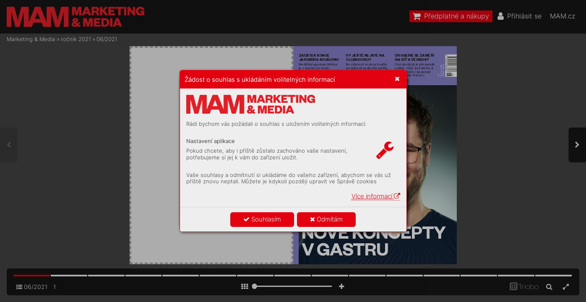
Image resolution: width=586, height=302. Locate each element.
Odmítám (326, 219)
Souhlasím (262, 219)
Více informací (376, 196)
